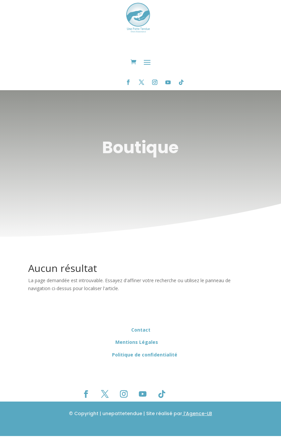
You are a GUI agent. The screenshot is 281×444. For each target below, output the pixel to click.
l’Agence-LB (197, 413)
